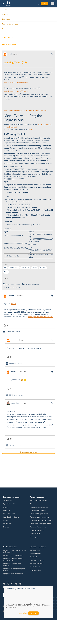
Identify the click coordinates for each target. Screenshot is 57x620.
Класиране (6, 19)
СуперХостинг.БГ (9, 504)
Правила (5, 14)
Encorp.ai (6, 527)
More (6, 272)
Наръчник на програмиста (39, 507)
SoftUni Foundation (36, 563)
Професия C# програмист (39, 514)
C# (5, 268)
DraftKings (6, 510)
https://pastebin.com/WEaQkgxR (16, 91)
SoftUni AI (33, 557)
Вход (44, 3)
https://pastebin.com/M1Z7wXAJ (40, 317)
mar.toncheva (15, 403)
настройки (23, 613)
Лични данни (34, 537)
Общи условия (35, 533)
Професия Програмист (38, 510)
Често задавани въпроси (38, 500)
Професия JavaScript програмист (41, 520)
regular (34, 268)
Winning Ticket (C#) (15, 62)
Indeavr (5, 507)
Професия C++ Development (13, 555)
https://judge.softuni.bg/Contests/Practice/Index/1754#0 (25, 110)
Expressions (25, 268)
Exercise (42, 268)
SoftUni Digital (35, 550)
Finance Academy (36, 570)
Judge (30, 129)
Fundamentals (14, 268)
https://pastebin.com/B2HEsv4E (16, 82)
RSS (3, 29)
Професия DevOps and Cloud (13, 573)
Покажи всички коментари (29, 452)
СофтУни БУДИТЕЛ (37, 560)
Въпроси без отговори (10, 24)
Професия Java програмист (39, 517)
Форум (4, 9)
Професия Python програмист (40, 523)
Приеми (33, 613)
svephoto (11, 295)
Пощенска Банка (9, 514)
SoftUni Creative (35, 553)
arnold (10, 54)
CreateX (5, 520)
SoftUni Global (35, 567)
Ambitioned (7, 523)
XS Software (7, 500)
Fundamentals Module (32, 284)
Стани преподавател (37, 530)
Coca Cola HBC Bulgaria (11, 517)
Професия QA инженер (38, 527)
